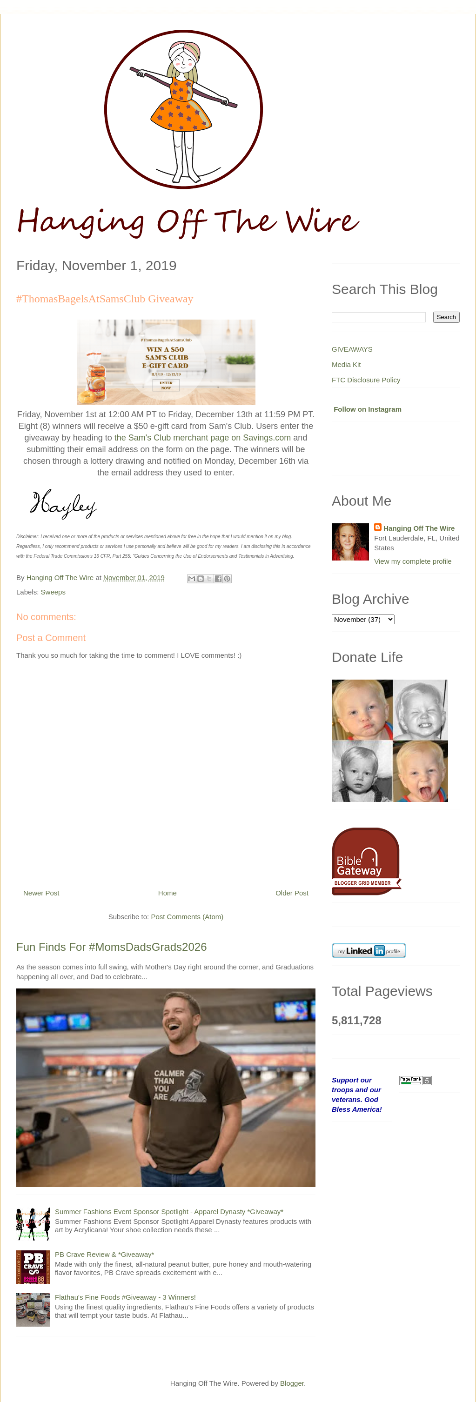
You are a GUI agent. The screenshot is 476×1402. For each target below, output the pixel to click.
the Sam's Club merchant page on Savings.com (202, 437)
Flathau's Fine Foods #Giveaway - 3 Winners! (125, 1297)
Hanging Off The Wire (419, 528)
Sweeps (53, 592)
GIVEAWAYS (352, 349)
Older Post (291, 893)
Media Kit (346, 364)
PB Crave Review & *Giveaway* (104, 1254)
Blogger (292, 1383)
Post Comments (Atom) (187, 917)
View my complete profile (412, 561)
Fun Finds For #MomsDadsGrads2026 (111, 947)
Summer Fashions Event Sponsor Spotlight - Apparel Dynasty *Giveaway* (169, 1211)
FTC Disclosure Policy (366, 380)
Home (167, 893)
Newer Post (41, 893)
